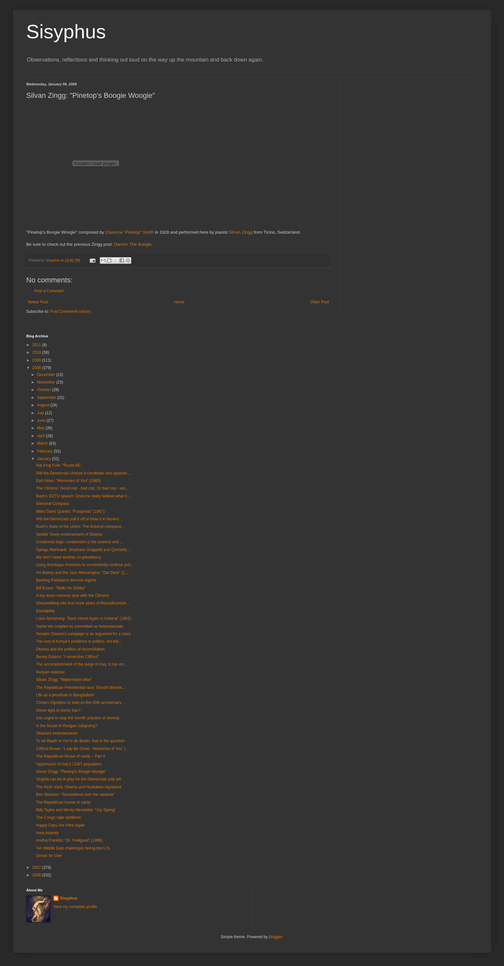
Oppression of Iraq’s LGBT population (68, 764)
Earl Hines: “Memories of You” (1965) (68, 480)
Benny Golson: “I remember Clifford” (67, 656)
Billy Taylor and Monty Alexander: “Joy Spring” (76, 810)
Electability (45, 611)
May (41, 428)
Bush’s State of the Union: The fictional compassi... (80, 526)
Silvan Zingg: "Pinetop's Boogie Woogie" (71, 771)
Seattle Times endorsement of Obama (69, 534)
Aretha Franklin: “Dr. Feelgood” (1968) (69, 840)
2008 (37, 368)
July (41, 413)
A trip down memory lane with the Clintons (72, 595)
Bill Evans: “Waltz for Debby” (61, 588)
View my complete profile (75, 906)
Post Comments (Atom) (70, 311)
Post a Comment (48, 291)
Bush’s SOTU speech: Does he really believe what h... (83, 496)
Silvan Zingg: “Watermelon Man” (64, 679)
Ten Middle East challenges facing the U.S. (73, 848)
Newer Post (38, 302)
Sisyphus (66, 32)
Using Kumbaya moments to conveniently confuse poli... (85, 565)
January (44, 458)
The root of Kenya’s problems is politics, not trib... (79, 641)
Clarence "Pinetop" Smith (129, 232)
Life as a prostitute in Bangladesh (65, 695)
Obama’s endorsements (57, 733)
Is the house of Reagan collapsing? (66, 726)
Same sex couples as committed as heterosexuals (79, 626)
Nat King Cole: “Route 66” (58, 465)
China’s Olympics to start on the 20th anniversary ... (81, 702)
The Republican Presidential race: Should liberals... (80, 687)
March (43, 443)
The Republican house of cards (63, 802)
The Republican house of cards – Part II (70, 756)
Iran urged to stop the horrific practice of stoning (77, 718)
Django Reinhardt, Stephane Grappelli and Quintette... (83, 549)
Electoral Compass (52, 503)
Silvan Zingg (241, 232)
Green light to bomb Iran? (58, 710)
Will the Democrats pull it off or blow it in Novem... (79, 519)
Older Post (319, 302)
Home (179, 302)
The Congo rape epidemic (58, 817)
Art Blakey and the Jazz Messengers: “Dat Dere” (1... (82, 572)
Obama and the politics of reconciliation (70, 649)
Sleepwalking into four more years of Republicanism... (83, 603)
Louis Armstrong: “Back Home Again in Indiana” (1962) (83, 618)
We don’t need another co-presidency (68, 557)
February (45, 451)
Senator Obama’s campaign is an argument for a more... (85, 634)
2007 (37, 867)
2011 (37, 345)
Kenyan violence (50, 672)
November (46, 382)
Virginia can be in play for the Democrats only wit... (80, 779)
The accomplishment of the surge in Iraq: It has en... (81, 664)
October (44, 389)
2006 (37, 875)
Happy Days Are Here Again (60, 825)
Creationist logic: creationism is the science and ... (79, 542)
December (46, 374)
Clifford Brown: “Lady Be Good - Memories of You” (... (82, 748)
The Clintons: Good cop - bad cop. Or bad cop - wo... (82, 488)
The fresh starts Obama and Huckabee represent (78, 787)
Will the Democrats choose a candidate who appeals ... (84, 473)
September (47, 397)
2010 (37, 352)
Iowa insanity (47, 833)
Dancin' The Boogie (132, 244)
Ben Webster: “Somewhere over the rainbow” (75, 794)
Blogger (275, 937)
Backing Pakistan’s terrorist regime (66, 580)
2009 (37, 360)
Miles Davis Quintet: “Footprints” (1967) (70, 511)
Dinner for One (49, 855)
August (43, 405)
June (41, 420)
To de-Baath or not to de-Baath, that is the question (80, 741)
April (41, 436)
